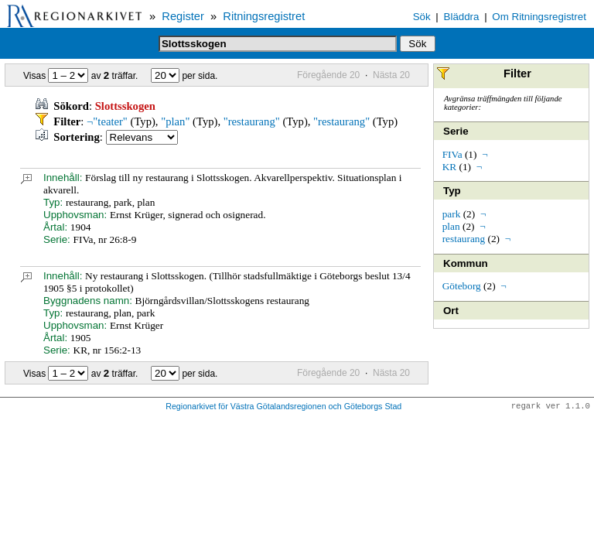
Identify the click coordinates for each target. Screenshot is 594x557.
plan (451, 226)
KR (449, 167)
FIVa (452, 154)
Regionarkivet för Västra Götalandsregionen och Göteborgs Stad (283, 407)
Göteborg (461, 286)
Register (183, 16)
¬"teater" (107, 121)
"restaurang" (252, 121)
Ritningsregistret (264, 16)
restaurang (464, 238)
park (451, 214)
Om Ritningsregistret (538, 16)
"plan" (175, 121)
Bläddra (462, 16)
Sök (422, 16)
